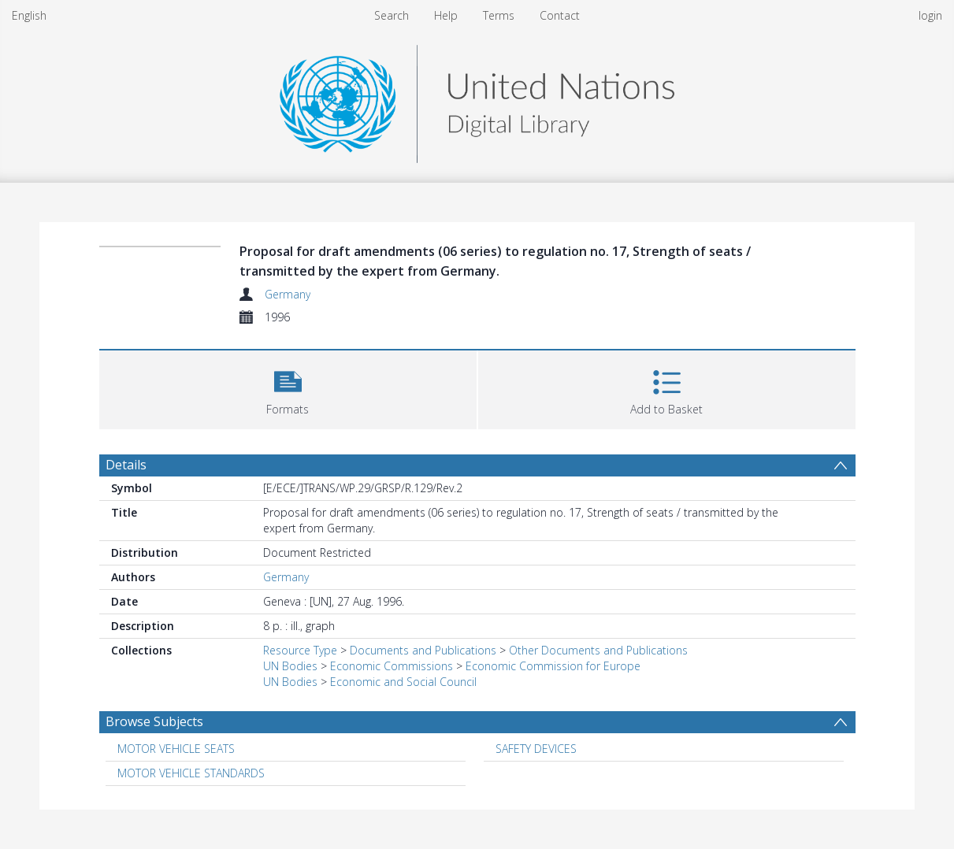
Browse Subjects (154, 721)
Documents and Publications (423, 650)
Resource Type (300, 650)
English (29, 15)
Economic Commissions (391, 665)
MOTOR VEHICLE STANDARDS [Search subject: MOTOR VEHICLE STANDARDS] (191, 773)
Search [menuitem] (391, 15)
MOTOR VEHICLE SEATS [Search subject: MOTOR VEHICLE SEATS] (176, 748)
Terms (498, 15)
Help (446, 15)
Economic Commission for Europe (553, 665)
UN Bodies (290, 665)
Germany (287, 294)
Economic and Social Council (403, 681)
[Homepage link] (476, 99)
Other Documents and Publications (598, 650)
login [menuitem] (930, 15)
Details (126, 464)
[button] (288, 387)
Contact (560, 15)
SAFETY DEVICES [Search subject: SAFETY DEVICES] (536, 748)
